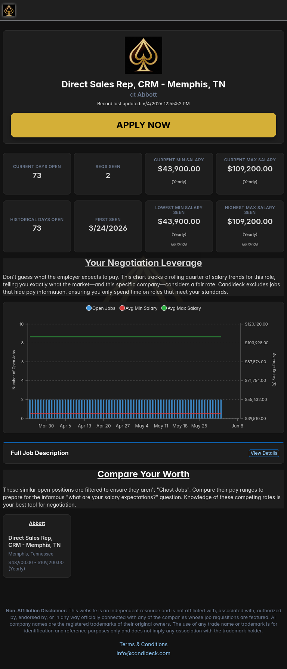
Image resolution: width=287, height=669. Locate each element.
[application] (143, 367)
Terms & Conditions (143, 644)
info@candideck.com (143, 653)
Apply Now (144, 124)
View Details (264, 453)
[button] (100, 308)
